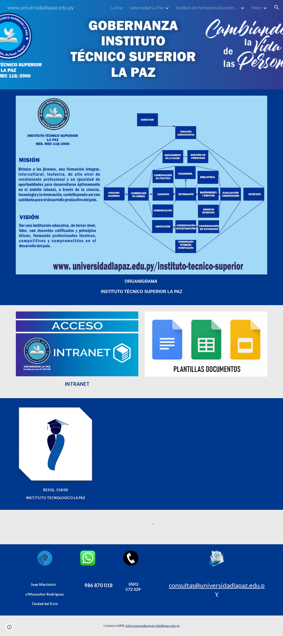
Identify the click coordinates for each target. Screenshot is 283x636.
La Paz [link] (117, 7)
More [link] (256, 7)
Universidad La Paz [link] (147, 7)
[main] (141, 286)
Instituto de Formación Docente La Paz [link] (207, 7)
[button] (276, 7)
